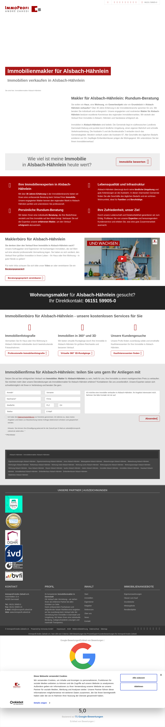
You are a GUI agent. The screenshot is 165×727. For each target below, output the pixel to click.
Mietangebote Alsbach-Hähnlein (91, 461)
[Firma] (63, 399)
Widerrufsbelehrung (80, 629)
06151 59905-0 (150, 2)
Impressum (61, 629)
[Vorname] (63, 392)
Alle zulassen (139, 697)
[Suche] (107, 2)
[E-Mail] (63, 411)
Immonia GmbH (47, 629)
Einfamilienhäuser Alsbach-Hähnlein (75, 471)
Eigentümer (88, 602)
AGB (69, 629)
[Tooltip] (104, 640)
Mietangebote (129, 606)
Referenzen (89, 610)
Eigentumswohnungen (133, 594)
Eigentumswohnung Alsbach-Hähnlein (49, 461)
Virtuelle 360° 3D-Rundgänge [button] (75, 353)
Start (86, 594)
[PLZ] (49, 405)
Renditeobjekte (130, 610)
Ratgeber (88, 606)
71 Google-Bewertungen (82, 686)
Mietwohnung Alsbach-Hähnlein (138, 461)
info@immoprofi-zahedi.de (21, 610)
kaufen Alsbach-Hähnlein (72, 468)
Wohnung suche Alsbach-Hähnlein (87, 465)
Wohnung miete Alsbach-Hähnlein (63, 465)
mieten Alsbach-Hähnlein (90, 468)
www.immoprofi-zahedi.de (20, 612)
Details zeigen (40, 722)
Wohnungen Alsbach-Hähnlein (18, 465)
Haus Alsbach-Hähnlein (36, 468)
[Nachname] (23, 399)
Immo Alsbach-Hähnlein (72, 461)
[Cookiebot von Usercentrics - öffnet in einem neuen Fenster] (16, 722)
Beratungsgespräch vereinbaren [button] (24, 278)
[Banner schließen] (161, 694)
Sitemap (104, 629)
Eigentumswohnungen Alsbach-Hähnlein (21, 461)
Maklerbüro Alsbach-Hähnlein (18, 475)
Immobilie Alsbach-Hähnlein (109, 468)
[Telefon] (23, 411)
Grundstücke (129, 602)
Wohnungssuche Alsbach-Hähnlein (111, 465)
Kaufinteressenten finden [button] (127, 353)
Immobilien (88, 598)
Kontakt (87, 621)
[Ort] (69, 405)
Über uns (88, 613)
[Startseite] (23, 9)
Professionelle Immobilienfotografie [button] (26, 353)
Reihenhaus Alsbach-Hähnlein (40, 465)
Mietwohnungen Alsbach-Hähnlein (115, 461)
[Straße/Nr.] (23, 405)
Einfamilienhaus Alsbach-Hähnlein (50, 471)
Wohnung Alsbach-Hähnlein (17, 468)
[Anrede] (23, 392)
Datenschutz (94, 629)
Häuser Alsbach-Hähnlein (53, 468)
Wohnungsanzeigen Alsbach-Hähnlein (137, 465)
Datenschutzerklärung (26, 417)
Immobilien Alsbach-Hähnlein (129, 468)
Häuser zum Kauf (131, 598)
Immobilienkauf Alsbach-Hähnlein (26, 471)
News (86, 617)
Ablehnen (138, 705)
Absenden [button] (151, 418)
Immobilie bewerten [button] (132, 161)
